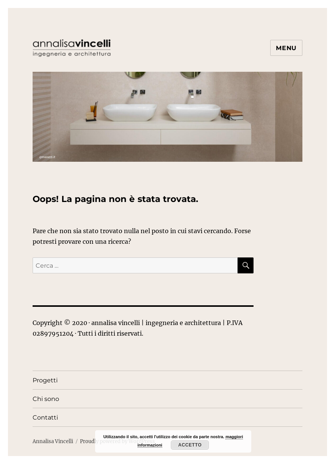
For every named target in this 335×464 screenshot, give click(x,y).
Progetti (45, 380)
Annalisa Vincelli (53, 441)
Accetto (190, 445)
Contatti (45, 417)
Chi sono (46, 398)
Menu (286, 48)
